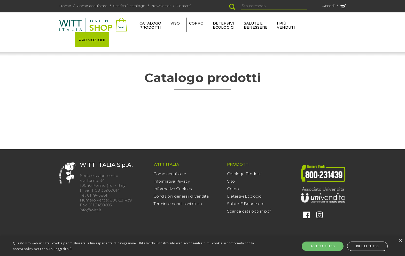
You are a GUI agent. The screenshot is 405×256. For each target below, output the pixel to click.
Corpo (233, 188)
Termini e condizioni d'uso (177, 203)
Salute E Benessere (245, 203)
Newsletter (161, 5)
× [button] (400, 241)
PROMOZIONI (92, 40)
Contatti (183, 5)
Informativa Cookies (172, 188)
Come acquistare (92, 5)
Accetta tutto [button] (327, 246)
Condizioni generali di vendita (181, 196)
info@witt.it (90, 209)
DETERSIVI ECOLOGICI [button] (224, 25)
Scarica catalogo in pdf (249, 211)
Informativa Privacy (171, 181)
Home (65, 5)
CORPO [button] (196, 23)
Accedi (328, 5)
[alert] (202, 246)
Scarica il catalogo (129, 5)
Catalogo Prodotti (244, 173)
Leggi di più (63, 249)
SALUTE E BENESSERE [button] (256, 25)
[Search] (274, 6)
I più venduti (286, 25)
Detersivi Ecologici (244, 196)
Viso (231, 181)
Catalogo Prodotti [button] (150, 25)
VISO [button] (175, 23)
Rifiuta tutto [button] (363, 246)
